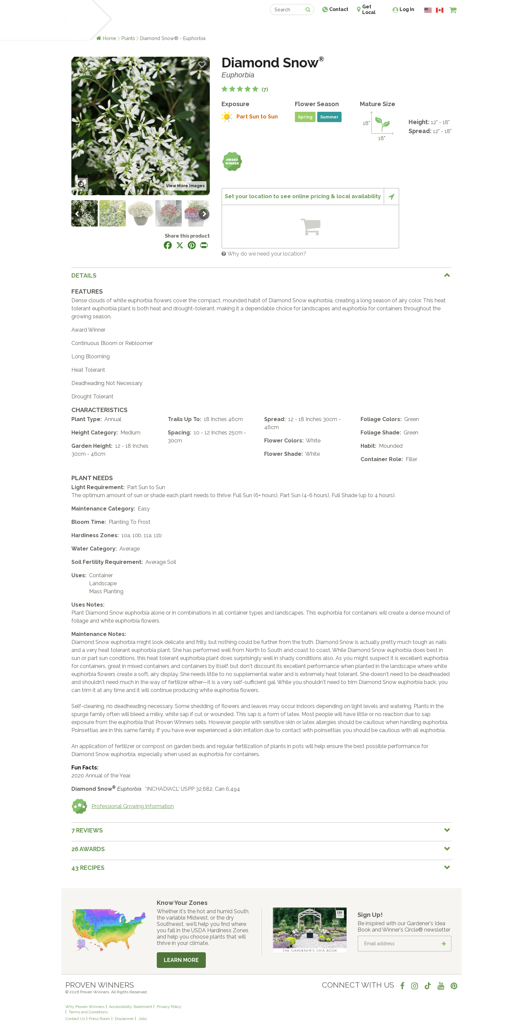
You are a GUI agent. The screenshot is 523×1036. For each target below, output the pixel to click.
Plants (128, 38)
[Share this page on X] (180, 245)
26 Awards (88, 848)
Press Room (99, 1018)
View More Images (185, 186)
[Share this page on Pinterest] (192, 245)
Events (279, 26)
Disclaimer (124, 1018)
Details (83, 275)
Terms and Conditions (88, 1012)
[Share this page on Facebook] (168, 245)
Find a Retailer (225, 26)
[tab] (261, 275)
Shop (256, 26)
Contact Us (75, 1018)
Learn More (181, 960)
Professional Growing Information (122, 806)
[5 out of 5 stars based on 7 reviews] (244, 89)
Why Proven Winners (84, 1006)
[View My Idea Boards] (441, 27)
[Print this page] (204, 245)
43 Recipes (87, 867)
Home (109, 38)
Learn (145, 26)
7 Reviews (87, 830)
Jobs (142, 1018)
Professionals (312, 26)
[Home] (73, 20)
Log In (407, 9)
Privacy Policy (169, 1006)
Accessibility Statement (130, 1006)
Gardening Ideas (180, 26)
